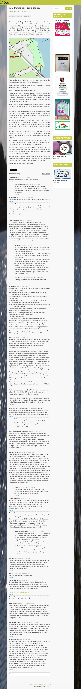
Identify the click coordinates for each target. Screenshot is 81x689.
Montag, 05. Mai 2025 (24, 639)
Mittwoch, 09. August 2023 (33, 184)
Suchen (68, 8)
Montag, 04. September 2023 (28, 513)
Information (12, 16)
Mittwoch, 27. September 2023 (26, 603)
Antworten (11, 181)
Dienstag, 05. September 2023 (35, 531)
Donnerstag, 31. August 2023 (27, 487)
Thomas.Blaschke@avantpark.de (19, 592)
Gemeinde (19, 16)
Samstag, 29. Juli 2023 (26, 245)
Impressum (33, 684)
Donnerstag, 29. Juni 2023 (26, 197)
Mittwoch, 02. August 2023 (21, 286)
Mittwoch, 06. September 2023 (28, 580)
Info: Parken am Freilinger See (24, 8)
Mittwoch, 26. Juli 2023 (26, 220)
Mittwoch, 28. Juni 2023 (23, 177)
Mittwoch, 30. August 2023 (27, 452)
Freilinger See (26, 16)
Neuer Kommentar (46, 173)
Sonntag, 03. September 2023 (26, 419)
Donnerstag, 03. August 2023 (20, 337)
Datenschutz (42, 684)
